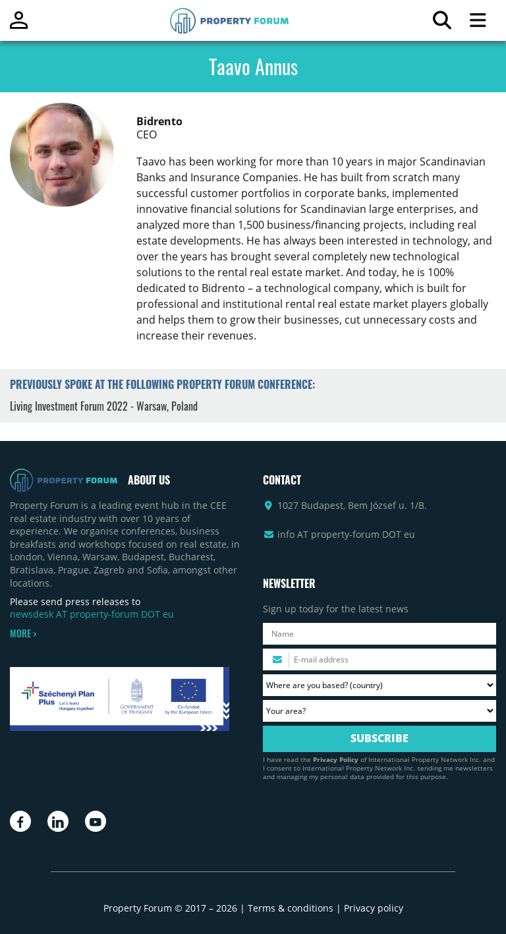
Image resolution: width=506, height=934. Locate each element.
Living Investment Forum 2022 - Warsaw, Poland (104, 406)
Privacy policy (373, 908)
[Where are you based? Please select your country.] (379, 685)
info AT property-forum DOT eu (346, 534)
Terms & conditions (290, 908)
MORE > (23, 633)
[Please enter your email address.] (379, 659)
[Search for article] (441, 23)
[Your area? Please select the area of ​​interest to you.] (379, 711)
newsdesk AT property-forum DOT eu (92, 614)
